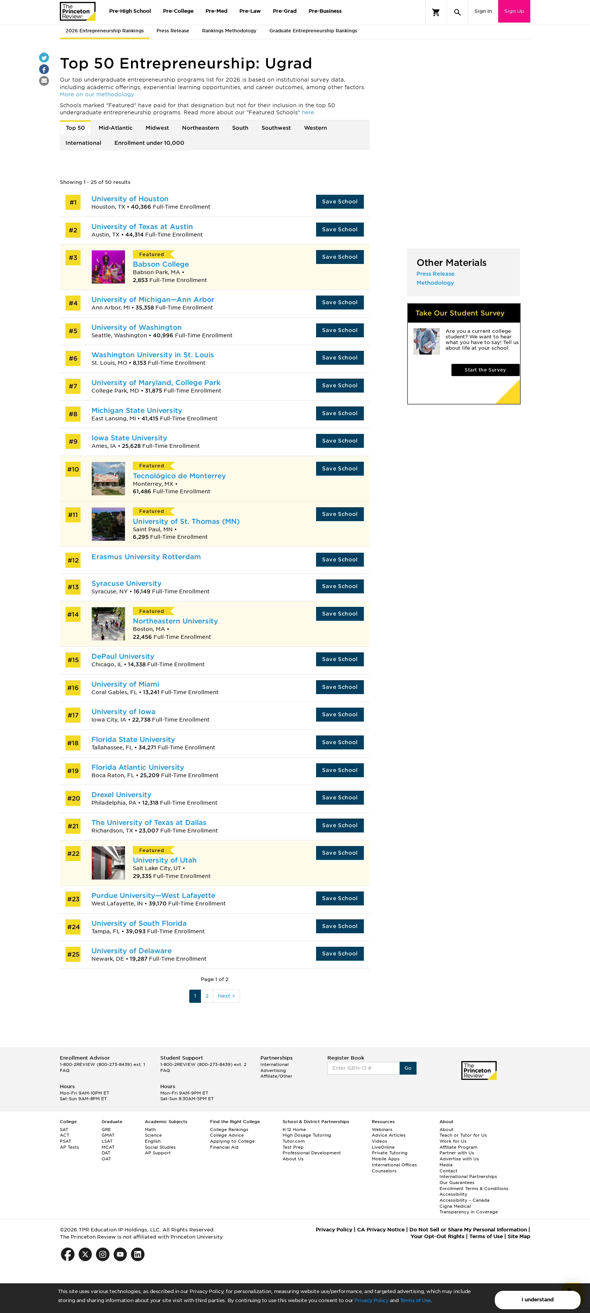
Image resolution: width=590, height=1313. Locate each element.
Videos (379, 1141)
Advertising (273, 1070)
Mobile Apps (386, 1158)
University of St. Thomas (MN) (186, 521)
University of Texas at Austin (142, 226)
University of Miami (125, 684)
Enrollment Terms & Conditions (473, 1188)
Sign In (483, 11)
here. (309, 112)
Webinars (382, 1129)
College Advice (227, 1135)
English (153, 1141)
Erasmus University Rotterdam (146, 557)
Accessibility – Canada (464, 1200)
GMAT (108, 1135)
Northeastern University (175, 621)
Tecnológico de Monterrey (179, 476)
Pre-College (178, 11)
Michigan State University (136, 410)
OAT (106, 1158)
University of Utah (165, 860)
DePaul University (122, 656)
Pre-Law (250, 11)
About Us (293, 1158)
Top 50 (75, 128)
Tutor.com (294, 1141)
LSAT (107, 1141)
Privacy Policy (371, 1300)
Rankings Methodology (229, 30)
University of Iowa (123, 712)
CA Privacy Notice (380, 1230)
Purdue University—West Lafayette (153, 895)
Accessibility (453, 1194)
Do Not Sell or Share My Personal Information (468, 1230)
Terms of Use (415, 1300)
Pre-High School (130, 11)
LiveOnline (383, 1147)
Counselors (384, 1171)
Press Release (173, 30)
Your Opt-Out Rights (437, 1236)
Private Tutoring (390, 1152)
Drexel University (121, 795)
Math (150, 1129)
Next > (226, 996)
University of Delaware (131, 951)
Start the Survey (485, 370)
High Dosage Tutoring (307, 1135)
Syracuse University (126, 583)
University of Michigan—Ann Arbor (152, 299)
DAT (106, 1152)
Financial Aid (224, 1147)
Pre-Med (216, 11)
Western (315, 128)
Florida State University (133, 739)
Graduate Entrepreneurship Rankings (313, 30)
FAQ (65, 1070)
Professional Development (312, 1152)
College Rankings (229, 1129)
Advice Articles (389, 1135)
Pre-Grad (285, 11)
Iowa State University (129, 438)
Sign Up (514, 11)
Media (446, 1164)
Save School (339, 202)
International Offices (394, 1164)
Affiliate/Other (276, 1076)
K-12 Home (294, 1129)
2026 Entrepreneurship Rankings (104, 30)
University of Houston (130, 199)
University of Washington (136, 327)
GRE (106, 1129)
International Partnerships (468, 1176)
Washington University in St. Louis (152, 355)
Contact (448, 1171)
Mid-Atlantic (115, 128)
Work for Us (453, 1141)
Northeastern (200, 128)
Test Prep (293, 1147)
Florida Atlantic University (137, 767)
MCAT (108, 1147)
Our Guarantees (456, 1182)
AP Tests (69, 1147)
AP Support (158, 1152)
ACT (64, 1135)
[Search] (457, 12)
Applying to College (232, 1141)
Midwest (157, 128)
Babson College (161, 264)
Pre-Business (325, 11)
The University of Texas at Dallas (149, 822)
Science (153, 1135)
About (446, 1129)
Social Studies (160, 1147)
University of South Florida (139, 923)
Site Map (519, 1236)
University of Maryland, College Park (155, 383)
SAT (64, 1129)
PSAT (65, 1141)
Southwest (276, 128)
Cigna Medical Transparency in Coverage (468, 1209)
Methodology (435, 283)
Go (408, 1068)
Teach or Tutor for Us (463, 1135)
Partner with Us (456, 1152)
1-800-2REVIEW (102, 1064)
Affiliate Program (458, 1147)
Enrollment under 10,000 (149, 143)
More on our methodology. (97, 94)
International (83, 143)
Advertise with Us (459, 1158)
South (240, 128)
